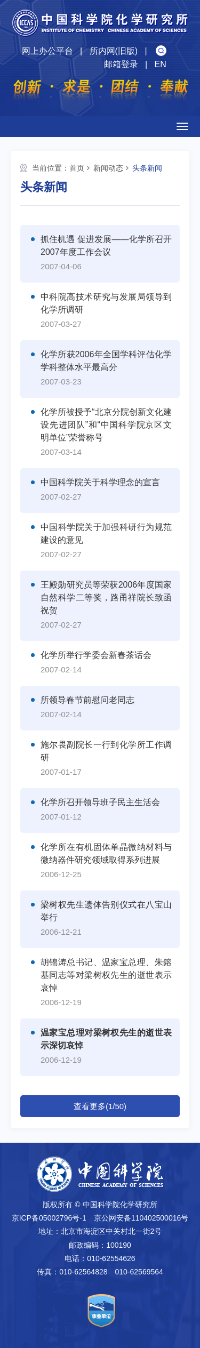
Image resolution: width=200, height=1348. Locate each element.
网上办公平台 (47, 50)
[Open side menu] (182, 126)
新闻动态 (108, 168)
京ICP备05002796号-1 (49, 1218)
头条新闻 (147, 168)
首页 (76, 168)
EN (160, 64)
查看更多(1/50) (100, 1106)
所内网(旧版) (114, 50)
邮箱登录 (121, 64)
